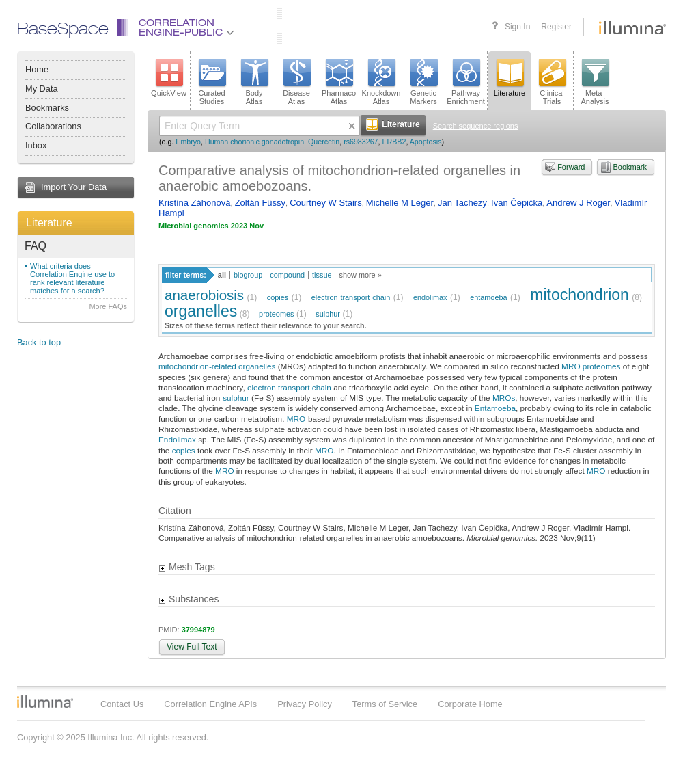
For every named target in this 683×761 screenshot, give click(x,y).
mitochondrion (579, 295)
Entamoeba (495, 407)
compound (287, 275)
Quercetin (323, 141)
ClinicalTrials (552, 82)
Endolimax (177, 439)
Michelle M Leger (400, 203)
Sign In (517, 26)
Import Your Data (74, 187)
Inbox (35, 145)
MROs (503, 397)
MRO (570, 366)
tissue (321, 275)
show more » (360, 275)
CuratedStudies (211, 82)
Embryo (188, 141)
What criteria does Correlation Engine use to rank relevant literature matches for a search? (72, 278)
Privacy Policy (304, 704)
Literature (49, 222)
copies (277, 297)
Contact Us (121, 704)
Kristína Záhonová (194, 203)
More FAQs (108, 306)
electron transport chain (350, 297)
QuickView (168, 78)
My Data (41, 88)
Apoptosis (426, 141)
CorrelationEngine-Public (186, 28)
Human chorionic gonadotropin (254, 141)
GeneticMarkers (423, 82)
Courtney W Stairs (325, 203)
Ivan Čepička (516, 203)
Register (556, 26)
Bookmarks (47, 108)
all (222, 275)
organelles (201, 311)
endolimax (430, 297)
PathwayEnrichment (466, 82)
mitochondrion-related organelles (216, 366)
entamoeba (488, 297)
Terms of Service (384, 704)
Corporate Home (470, 704)
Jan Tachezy (462, 203)
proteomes (276, 314)
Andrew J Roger (578, 203)
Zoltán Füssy (260, 203)
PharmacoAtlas (339, 82)
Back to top (39, 342)
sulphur (328, 314)
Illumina (45, 701)
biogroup (248, 275)
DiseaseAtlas (296, 82)
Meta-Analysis (595, 82)
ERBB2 (394, 141)
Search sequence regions (475, 126)
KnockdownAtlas (381, 82)
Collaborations (53, 126)
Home (36, 69)
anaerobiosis (204, 295)
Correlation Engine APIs (210, 704)
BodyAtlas (254, 82)
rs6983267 (361, 141)
